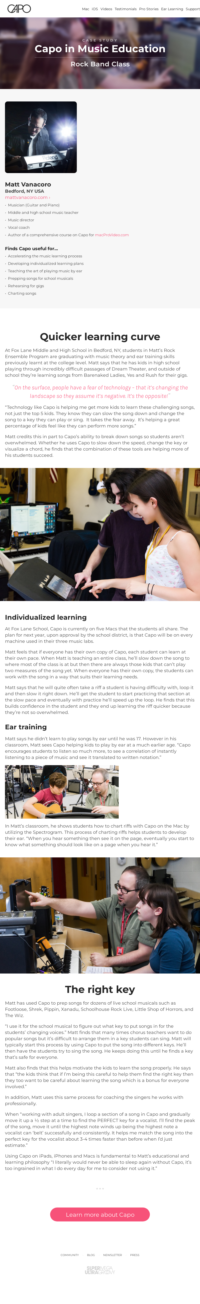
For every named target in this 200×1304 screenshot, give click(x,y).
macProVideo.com (112, 235)
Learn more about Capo (100, 1214)
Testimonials (126, 9)
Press (134, 1255)
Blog (91, 1255)
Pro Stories (149, 9)
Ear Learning (172, 9)
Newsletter (112, 1255)
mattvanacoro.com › (27, 197)
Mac (85, 9)
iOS (95, 9)
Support (193, 9)
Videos (106, 9)
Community (70, 1255)
